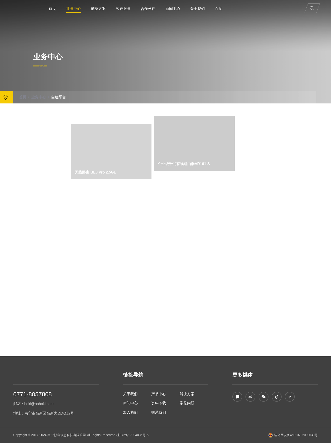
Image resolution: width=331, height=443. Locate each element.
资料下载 (158, 403)
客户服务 (135, 9)
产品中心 (158, 394)
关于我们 (210, 9)
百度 (231, 9)
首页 (64, 9)
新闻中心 (185, 9)
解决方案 (110, 9)
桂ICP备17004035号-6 (132, 435)
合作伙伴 (160, 9)
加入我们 (130, 412)
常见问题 (187, 403)
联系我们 (158, 412)
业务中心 (86, 9)
